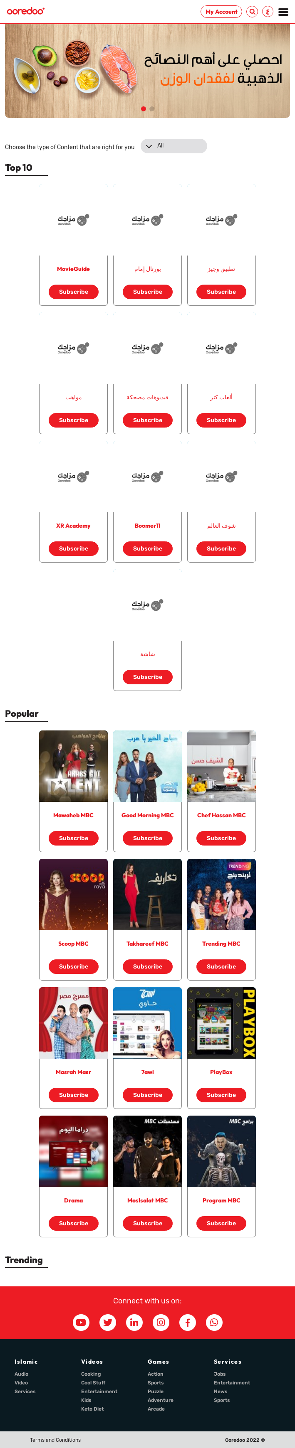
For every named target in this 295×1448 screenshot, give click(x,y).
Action (156, 1374)
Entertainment (99, 1391)
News (221, 1391)
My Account (222, 11)
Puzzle (156, 1391)
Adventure (161, 1400)
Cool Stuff (93, 1383)
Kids (86, 1400)
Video (21, 1383)
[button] (143, 108)
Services (25, 1391)
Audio (21, 1374)
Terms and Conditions (55, 1440)
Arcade (156, 1409)
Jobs (220, 1374)
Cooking (91, 1374)
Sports (156, 1383)
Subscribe (73, 291)
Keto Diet (92, 1409)
